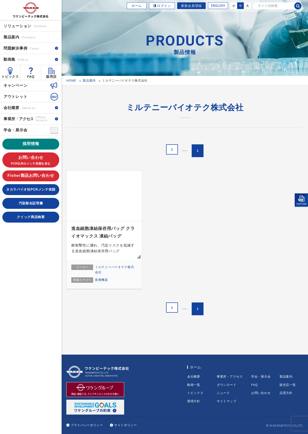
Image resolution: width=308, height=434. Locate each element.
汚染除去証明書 (31, 203)
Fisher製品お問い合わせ (31, 175)
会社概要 (19, 108)
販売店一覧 (288, 385)
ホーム (136, 6)
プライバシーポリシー (87, 425)
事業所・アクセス (230, 376)
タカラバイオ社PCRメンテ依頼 (30, 189)
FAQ (31, 76)
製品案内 (286, 376)
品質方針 (286, 393)
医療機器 (101, 280)
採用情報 (31, 144)
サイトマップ (226, 401)
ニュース (223, 393)
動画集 (16, 59)
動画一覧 (193, 385)
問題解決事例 (21, 48)
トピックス (10, 76)
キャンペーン (15, 85)
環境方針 (193, 401)
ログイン (164, 6)
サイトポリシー (125, 425)
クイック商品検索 (31, 217)
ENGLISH (218, 6)
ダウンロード (226, 385)
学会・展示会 (15, 130)
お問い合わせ (30, 160)
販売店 (51, 76)
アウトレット (15, 97)
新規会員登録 (191, 6)
